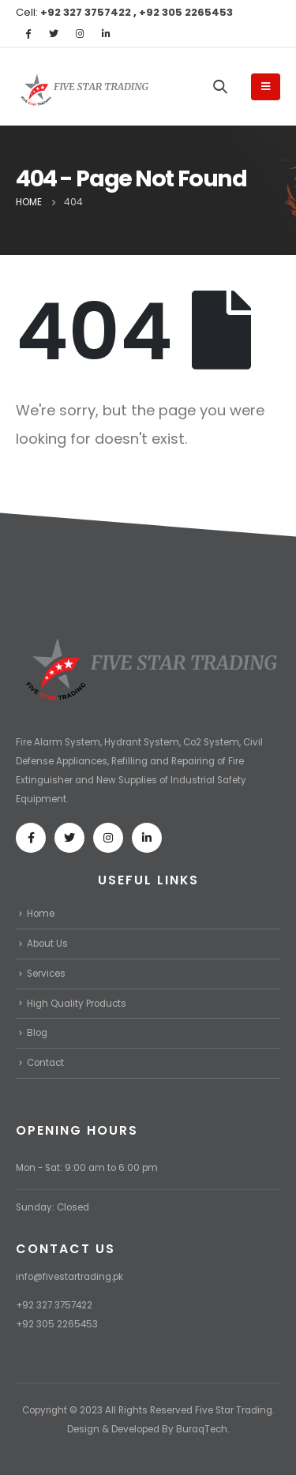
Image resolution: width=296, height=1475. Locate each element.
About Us (47, 943)
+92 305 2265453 (186, 12)
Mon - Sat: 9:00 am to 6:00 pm (87, 1168)
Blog (37, 1032)
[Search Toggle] (220, 86)
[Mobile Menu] (265, 86)
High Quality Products (76, 1003)
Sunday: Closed (52, 1207)
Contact (45, 1063)
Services (46, 973)
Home (40, 913)
